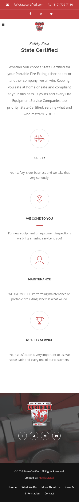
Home (13, 487)
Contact (49, 493)
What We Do (29, 487)
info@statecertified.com (27, 5)
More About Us (51, 487)
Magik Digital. (47, 478)
